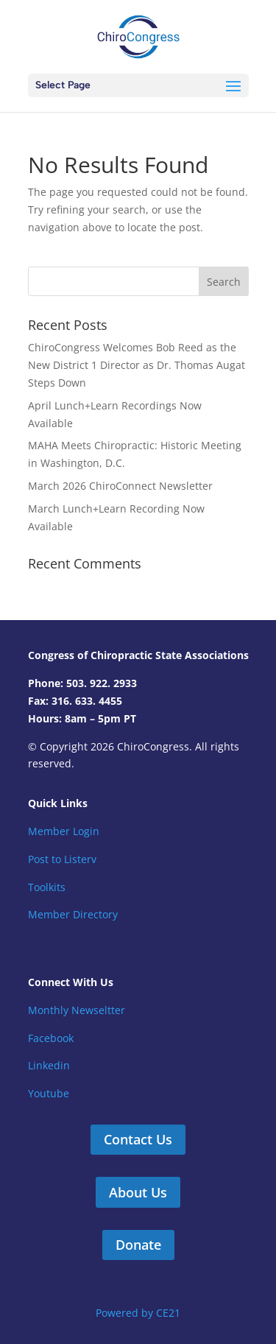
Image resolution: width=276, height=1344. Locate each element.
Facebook (51, 1038)
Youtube (48, 1093)
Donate (138, 1244)
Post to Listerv (62, 859)
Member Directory (73, 914)
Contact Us (138, 1139)
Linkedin (49, 1065)
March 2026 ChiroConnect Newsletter (120, 486)
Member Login (63, 831)
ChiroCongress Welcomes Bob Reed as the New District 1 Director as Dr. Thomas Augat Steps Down (136, 365)
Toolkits (47, 887)
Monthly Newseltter (76, 1010)
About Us (138, 1192)
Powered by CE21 (138, 1313)
